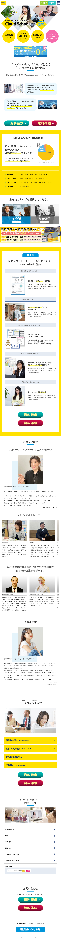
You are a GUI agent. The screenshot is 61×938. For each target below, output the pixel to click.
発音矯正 (28, 870)
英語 (24, 870)
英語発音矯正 (40, 923)
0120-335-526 (24, 186)
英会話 (31, 923)
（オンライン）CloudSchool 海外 (14, 870)
